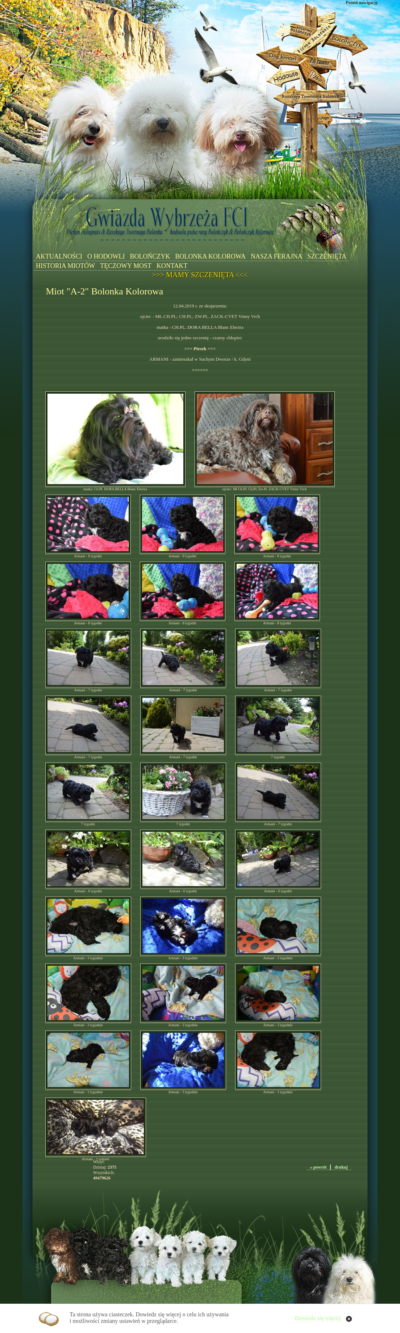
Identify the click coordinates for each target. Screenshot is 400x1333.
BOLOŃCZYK (150, 256)
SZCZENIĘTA (327, 256)
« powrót (318, 1167)
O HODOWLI (106, 256)
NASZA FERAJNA (277, 256)
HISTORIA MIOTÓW (65, 265)
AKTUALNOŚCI (59, 256)
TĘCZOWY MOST (125, 265)
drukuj (340, 1167)
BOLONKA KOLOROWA (210, 256)
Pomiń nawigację (362, 2)
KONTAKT (172, 265)
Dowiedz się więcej (318, 1318)
